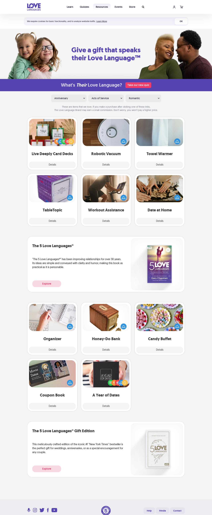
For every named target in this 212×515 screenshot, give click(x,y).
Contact (177, 510)
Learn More (101, 21)
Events (118, 7)
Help (149, 510)
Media (162, 510)
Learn (70, 7)
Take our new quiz (138, 85)
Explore (46, 283)
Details (52, 165)
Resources (102, 7)
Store (132, 7)
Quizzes (84, 7)
